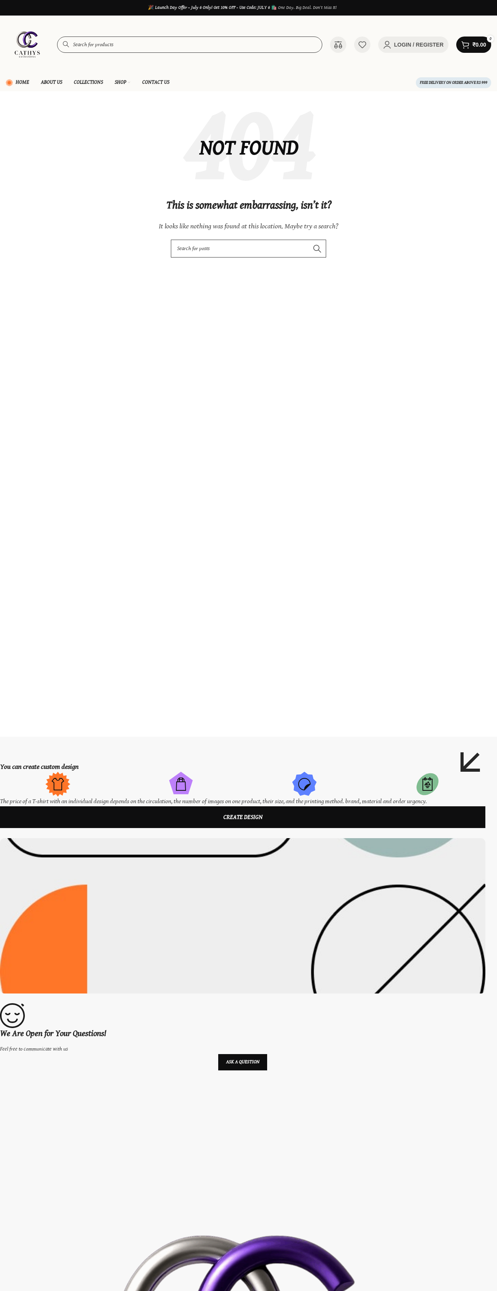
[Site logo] (27, 44)
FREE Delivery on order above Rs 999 (453, 82)
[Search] (248, 249)
